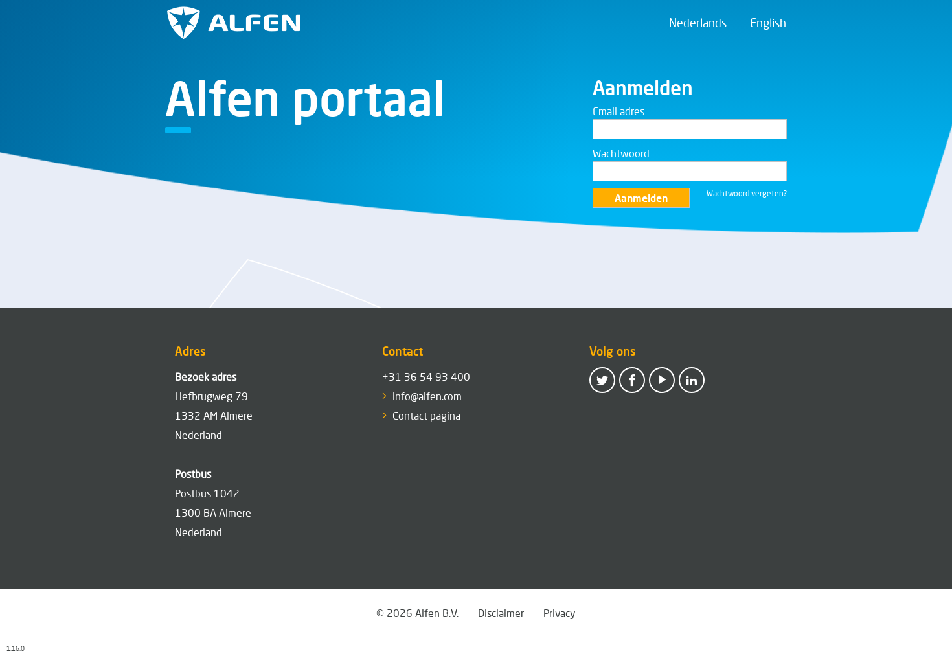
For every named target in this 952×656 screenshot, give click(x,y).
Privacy (559, 613)
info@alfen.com (427, 396)
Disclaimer (501, 613)
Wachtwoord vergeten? (747, 193)
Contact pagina (426, 415)
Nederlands (698, 23)
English (768, 23)
